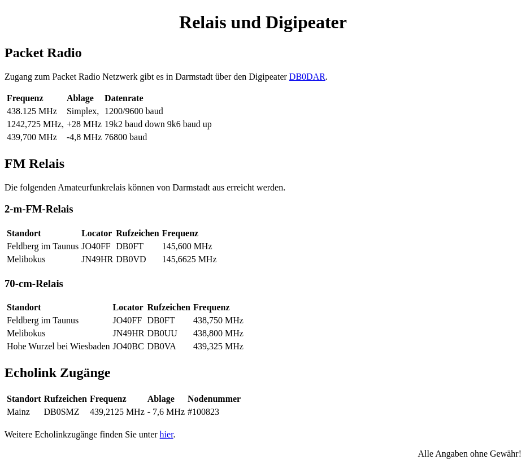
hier (166, 434)
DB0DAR (307, 76)
